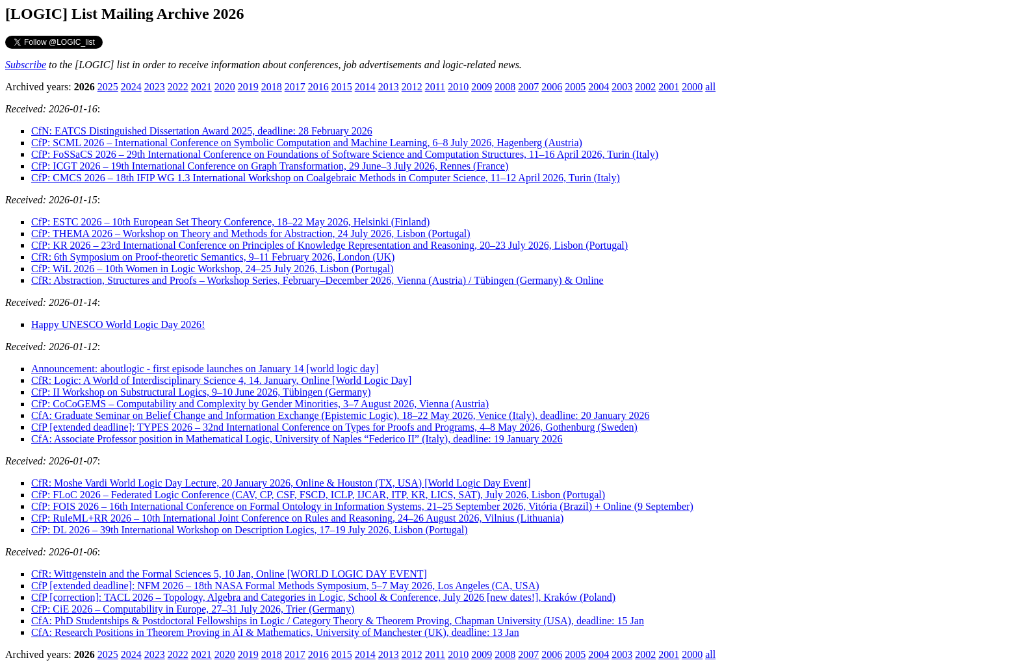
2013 (388, 86)
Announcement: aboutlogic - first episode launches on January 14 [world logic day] (205, 368)
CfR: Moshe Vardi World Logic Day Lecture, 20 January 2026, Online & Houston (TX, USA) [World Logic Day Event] (281, 482)
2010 (458, 86)
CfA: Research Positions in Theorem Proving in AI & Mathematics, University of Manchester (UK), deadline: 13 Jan (275, 632)
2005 (575, 86)
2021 (201, 86)
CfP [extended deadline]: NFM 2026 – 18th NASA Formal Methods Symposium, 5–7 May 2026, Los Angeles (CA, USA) (285, 585)
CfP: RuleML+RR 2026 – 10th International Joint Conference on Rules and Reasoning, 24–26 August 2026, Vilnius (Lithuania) (297, 518)
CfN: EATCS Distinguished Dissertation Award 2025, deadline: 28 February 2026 (201, 130)
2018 (271, 86)
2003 (622, 86)
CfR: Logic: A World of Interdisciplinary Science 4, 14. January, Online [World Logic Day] (221, 380)
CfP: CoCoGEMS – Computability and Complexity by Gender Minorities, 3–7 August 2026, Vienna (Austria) (260, 403)
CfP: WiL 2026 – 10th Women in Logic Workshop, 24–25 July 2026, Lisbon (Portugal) (212, 268)
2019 (248, 86)
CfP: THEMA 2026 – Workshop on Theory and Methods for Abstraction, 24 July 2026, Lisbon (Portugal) (251, 233)
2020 (224, 86)
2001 (668, 86)
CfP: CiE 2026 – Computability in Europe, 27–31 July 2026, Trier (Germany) (192, 608)
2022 (178, 86)
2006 (551, 86)
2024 (131, 86)
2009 (481, 86)
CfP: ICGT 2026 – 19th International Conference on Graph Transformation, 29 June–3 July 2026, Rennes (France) (269, 165)
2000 (692, 86)
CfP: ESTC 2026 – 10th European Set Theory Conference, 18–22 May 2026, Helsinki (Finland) (230, 221)
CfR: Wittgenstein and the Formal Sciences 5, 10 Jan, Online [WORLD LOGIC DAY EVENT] (229, 573)
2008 (505, 86)
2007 (528, 86)
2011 (435, 86)
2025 (107, 86)
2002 (645, 86)
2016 (318, 86)
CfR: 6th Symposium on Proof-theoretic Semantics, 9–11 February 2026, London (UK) (212, 256)
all (710, 86)
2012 (412, 86)
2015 (341, 86)
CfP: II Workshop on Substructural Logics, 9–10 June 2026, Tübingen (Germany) (201, 392)
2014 (365, 86)
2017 (295, 86)
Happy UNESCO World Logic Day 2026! (118, 324)
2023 (154, 86)
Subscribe (25, 64)
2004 (598, 86)
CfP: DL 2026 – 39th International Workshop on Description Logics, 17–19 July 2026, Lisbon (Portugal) (249, 529)
